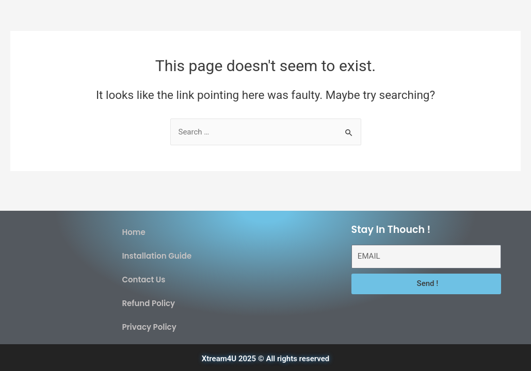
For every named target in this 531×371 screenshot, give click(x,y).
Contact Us (143, 279)
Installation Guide (156, 255)
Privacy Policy (149, 327)
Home (133, 232)
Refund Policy (148, 303)
